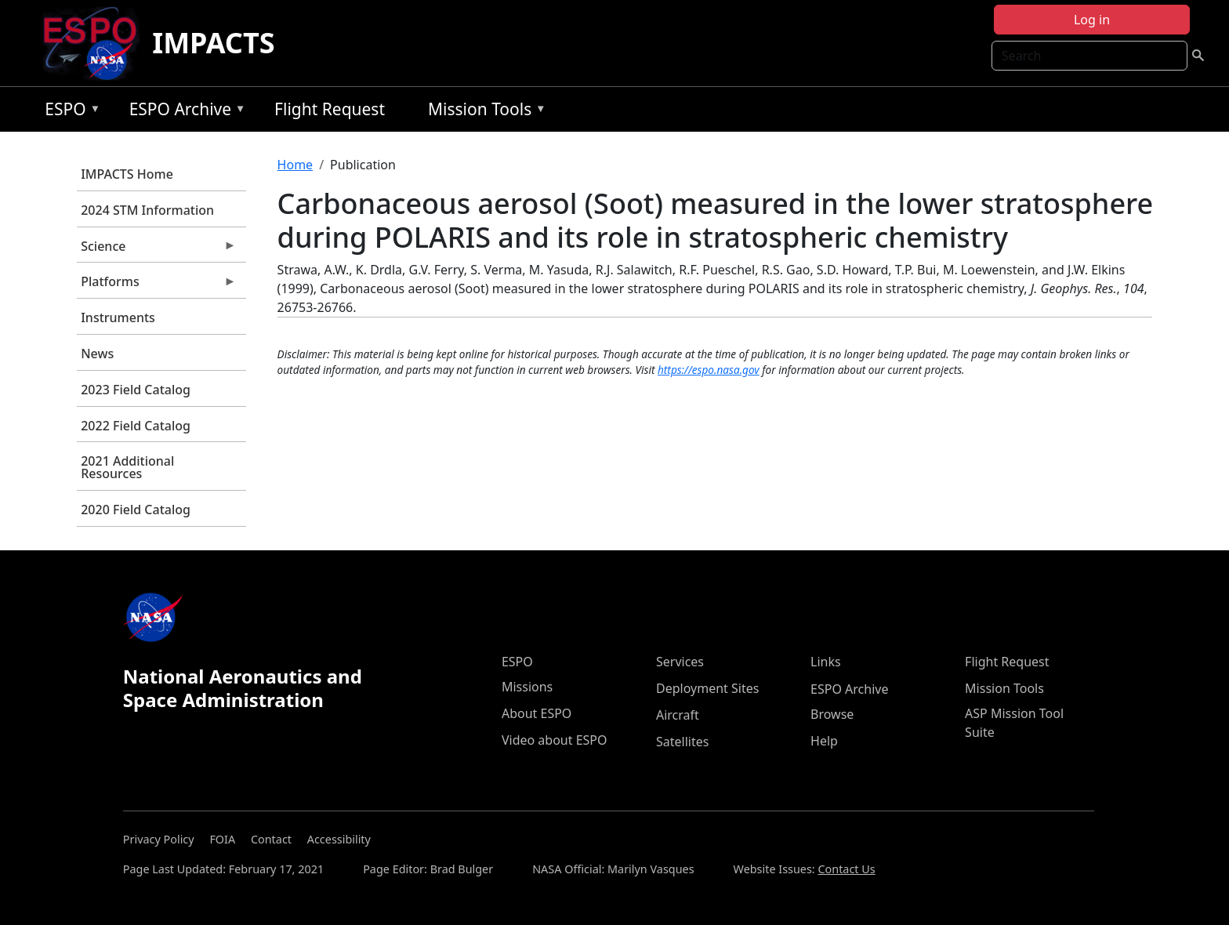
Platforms (156, 285)
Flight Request (329, 109)
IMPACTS (213, 43)
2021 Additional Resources (127, 467)
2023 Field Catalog (135, 389)
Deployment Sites (707, 688)
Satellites (682, 741)
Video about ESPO (554, 740)
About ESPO (536, 713)
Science (156, 250)
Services (680, 661)
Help (824, 740)
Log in (1092, 19)
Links (825, 661)
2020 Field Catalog (135, 509)
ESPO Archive (183, 111)
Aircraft (677, 715)
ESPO (68, 111)
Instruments (118, 317)
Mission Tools (483, 111)
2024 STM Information (147, 210)
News (97, 353)
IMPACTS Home (127, 174)
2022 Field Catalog (135, 425)
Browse (832, 714)
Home (295, 164)
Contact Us (846, 869)
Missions (527, 686)
